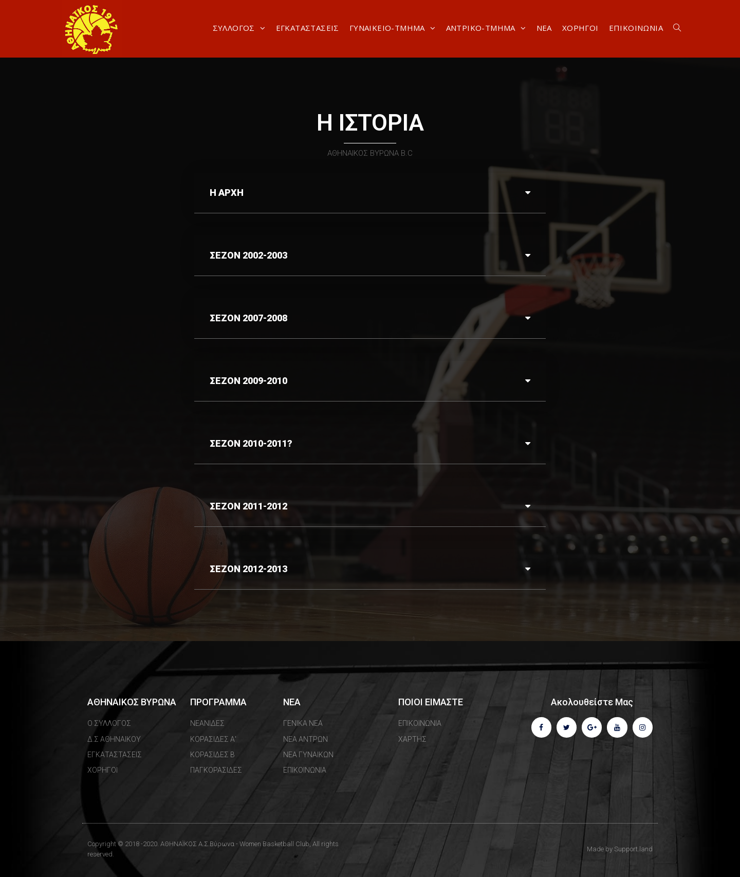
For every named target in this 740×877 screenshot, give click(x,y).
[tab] (370, 193)
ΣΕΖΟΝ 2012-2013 (248, 568)
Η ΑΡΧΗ (227, 192)
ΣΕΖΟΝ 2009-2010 (248, 380)
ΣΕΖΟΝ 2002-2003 (248, 255)
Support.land (633, 849)
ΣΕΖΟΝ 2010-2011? (251, 443)
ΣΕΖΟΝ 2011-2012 (248, 506)
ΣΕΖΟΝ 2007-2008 (248, 318)
